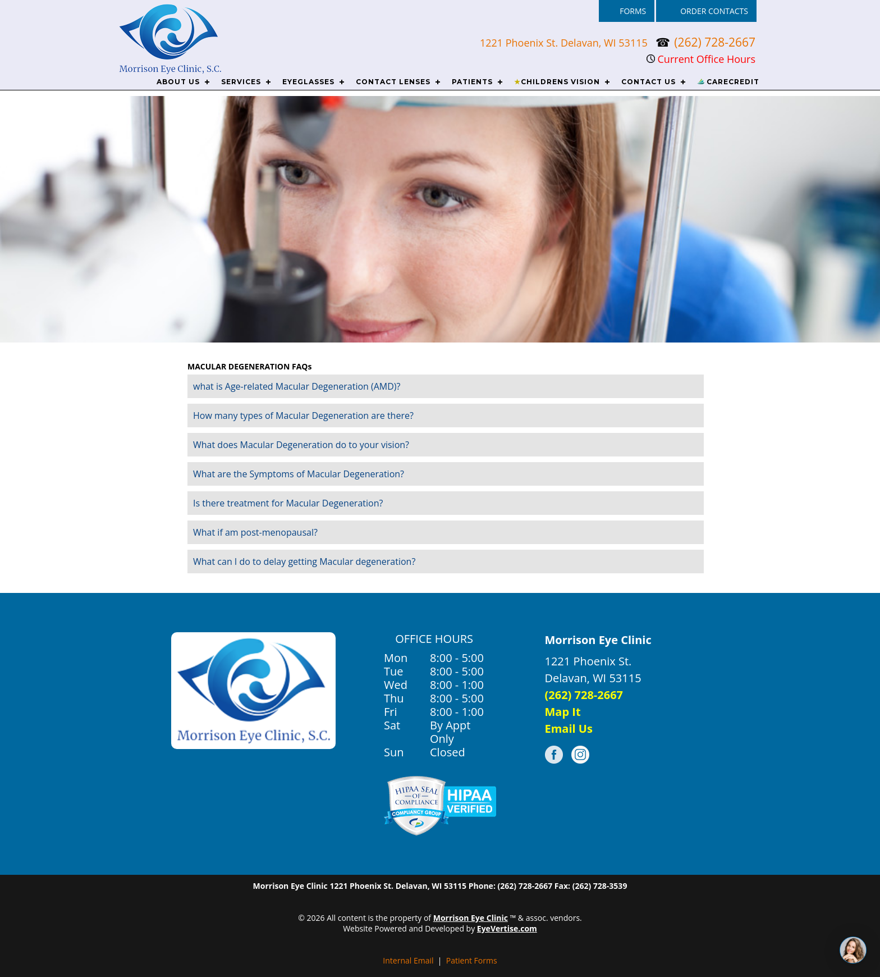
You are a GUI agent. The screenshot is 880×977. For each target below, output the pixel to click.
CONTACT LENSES (393, 81)
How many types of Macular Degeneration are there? (303, 415)
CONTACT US (648, 81)
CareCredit (728, 81)
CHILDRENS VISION (557, 81)
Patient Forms (471, 960)
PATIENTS (472, 81)
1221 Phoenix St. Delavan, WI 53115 (565, 42)
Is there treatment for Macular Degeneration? (288, 503)
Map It (563, 711)
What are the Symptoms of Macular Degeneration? (298, 474)
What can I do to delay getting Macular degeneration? (304, 561)
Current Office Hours (701, 59)
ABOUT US (178, 81)
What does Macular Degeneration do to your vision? (301, 445)
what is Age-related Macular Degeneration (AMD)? (296, 386)
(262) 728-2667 (714, 42)
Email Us (569, 728)
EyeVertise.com (507, 928)
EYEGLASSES (308, 81)
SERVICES (241, 81)
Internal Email (408, 960)
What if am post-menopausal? (255, 532)
